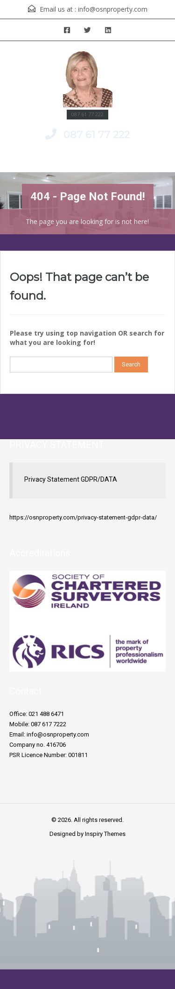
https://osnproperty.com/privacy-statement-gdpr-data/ (83, 517)
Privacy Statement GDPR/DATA (70, 479)
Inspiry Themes (105, 833)
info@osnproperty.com (112, 9)
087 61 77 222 (96, 134)
